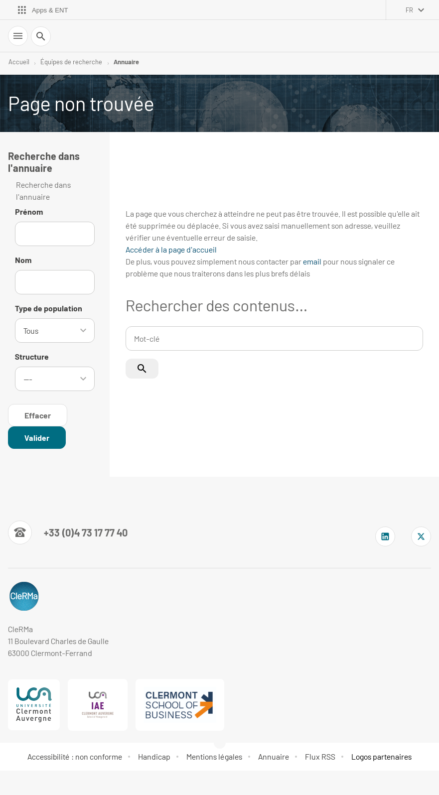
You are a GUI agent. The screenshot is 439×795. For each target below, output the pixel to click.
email (312, 261)
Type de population (48, 308)
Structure (32, 355)
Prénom (29, 211)
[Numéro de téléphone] (68, 530)
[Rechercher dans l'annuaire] (37, 435)
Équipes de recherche (71, 62)
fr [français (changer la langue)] (409, 10)
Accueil (18, 62)
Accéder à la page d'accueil (171, 249)
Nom (23, 260)
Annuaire (126, 62)
